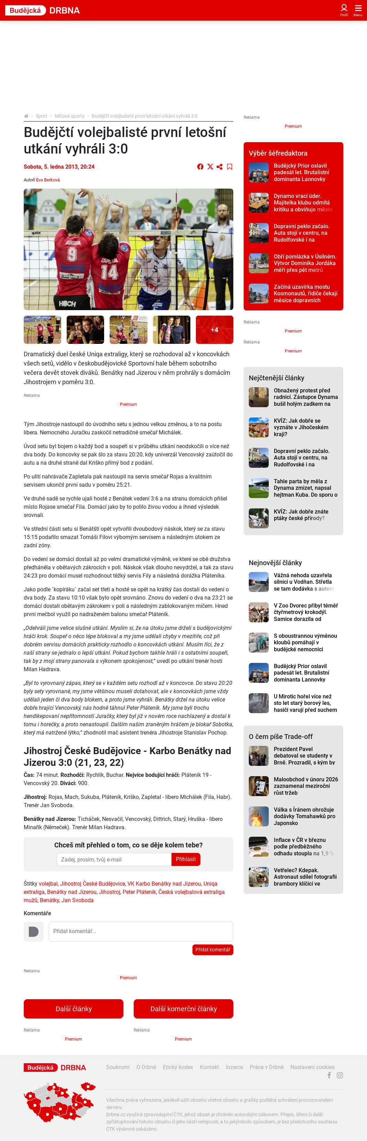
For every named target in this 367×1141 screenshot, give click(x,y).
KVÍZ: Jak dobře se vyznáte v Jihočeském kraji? (301, 427)
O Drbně (146, 1067)
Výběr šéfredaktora (278, 153)
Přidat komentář (213, 949)
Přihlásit (186, 859)
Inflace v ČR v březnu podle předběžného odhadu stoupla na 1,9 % (304, 847)
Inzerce (234, 1067)
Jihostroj (109, 892)
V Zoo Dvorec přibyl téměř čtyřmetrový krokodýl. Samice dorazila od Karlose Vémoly (306, 615)
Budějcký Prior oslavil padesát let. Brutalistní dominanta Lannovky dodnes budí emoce (301, 175)
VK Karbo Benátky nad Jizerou (164, 883)
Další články (74, 1009)
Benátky (49, 900)
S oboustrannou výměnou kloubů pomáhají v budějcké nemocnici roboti (305, 646)
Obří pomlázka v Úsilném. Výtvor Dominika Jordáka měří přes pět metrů (305, 263)
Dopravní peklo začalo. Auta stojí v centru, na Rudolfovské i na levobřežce (302, 236)
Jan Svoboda (78, 900)
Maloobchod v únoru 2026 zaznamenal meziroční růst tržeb (306, 786)
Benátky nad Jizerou (72, 892)
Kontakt (209, 1067)
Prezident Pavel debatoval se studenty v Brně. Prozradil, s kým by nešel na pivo (304, 759)
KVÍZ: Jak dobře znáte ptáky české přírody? (301, 514)
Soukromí (118, 1067)
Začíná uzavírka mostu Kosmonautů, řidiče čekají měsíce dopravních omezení (305, 297)
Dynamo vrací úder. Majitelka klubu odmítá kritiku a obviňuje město (303, 203)
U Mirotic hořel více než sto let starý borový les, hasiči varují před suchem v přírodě (305, 706)
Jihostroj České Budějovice (92, 883)
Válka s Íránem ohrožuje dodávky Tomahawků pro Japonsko (304, 816)
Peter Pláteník (139, 892)
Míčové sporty (70, 116)
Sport (41, 116)
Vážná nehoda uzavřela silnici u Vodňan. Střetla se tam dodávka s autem (304, 582)
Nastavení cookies (312, 1067)
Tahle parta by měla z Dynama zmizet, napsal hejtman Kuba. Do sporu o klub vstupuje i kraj (305, 491)
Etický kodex (178, 1067)
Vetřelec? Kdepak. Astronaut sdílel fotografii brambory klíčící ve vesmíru (305, 880)
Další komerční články (184, 1009)
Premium (128, 404)
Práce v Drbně (266, 1067)
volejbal (48, 883)
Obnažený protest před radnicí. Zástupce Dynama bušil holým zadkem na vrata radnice (306, 400)
